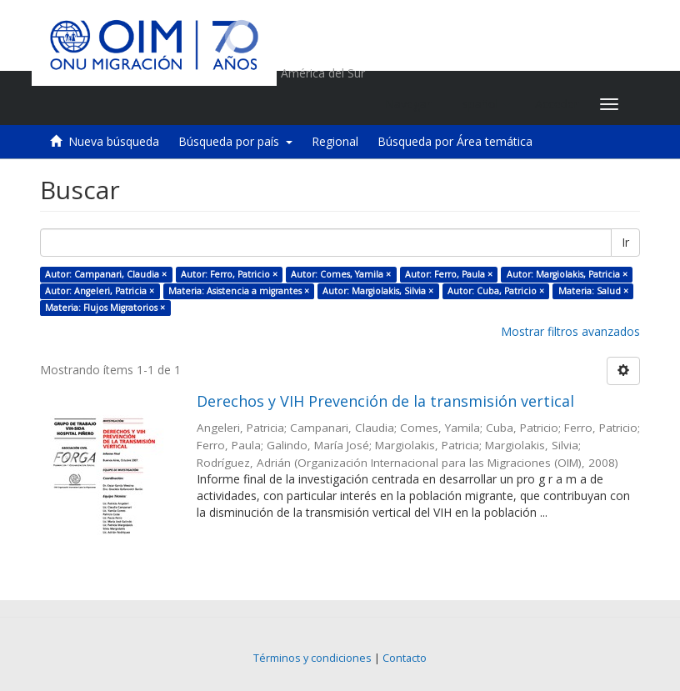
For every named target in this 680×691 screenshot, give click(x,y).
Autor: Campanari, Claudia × (106, 274)
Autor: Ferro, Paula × (448, 274)
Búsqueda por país (235, 141)
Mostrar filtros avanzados (570, 331)
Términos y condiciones (312, 658)
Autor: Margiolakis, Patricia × (567, 274)
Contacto (404, 658)
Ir (625, 242)
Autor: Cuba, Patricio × (496, 291)
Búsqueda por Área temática (455, 141)
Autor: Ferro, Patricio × (229, 274)
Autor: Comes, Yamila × (341, 274)
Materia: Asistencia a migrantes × (238, 291)
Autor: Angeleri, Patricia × (99, 291)
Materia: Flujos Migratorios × (105, 307)
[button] (482, 104)
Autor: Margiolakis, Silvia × (377, 291)
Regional (335, 141)
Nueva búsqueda (113, 141)
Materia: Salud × (593, 291)
